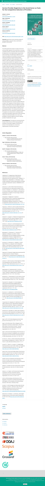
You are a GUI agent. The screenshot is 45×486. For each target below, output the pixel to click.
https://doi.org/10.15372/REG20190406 (9, 289)
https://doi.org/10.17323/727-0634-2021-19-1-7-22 (14, 204)
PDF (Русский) (31, 38)
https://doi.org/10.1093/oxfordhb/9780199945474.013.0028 (13, 391)
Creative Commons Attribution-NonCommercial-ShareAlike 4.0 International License (34, 84)
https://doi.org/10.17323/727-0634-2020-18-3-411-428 (12, 307)
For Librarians (4, 424)
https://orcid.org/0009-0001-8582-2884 (8, 24)
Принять (25, 484)
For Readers (4, 421)
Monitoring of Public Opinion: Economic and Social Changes (15, 1)
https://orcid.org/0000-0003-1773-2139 (8, 29)
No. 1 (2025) (12, 4)
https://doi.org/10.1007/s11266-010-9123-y (10, 355)
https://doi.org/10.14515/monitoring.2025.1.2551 (13, 36)
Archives (7, 4)
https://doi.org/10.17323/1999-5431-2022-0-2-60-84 (12, 239)
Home (3, 4)
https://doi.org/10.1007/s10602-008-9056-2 (10, 348)
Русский (4, 408)
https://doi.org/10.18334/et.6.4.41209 (14, 221)
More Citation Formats (32, 60)
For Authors (4, 423)
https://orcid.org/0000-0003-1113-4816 (8, 16)
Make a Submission (6, 413)
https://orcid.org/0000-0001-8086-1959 (8, 20)
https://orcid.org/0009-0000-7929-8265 (8, 33)
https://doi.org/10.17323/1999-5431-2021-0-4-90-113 (12, 265)
